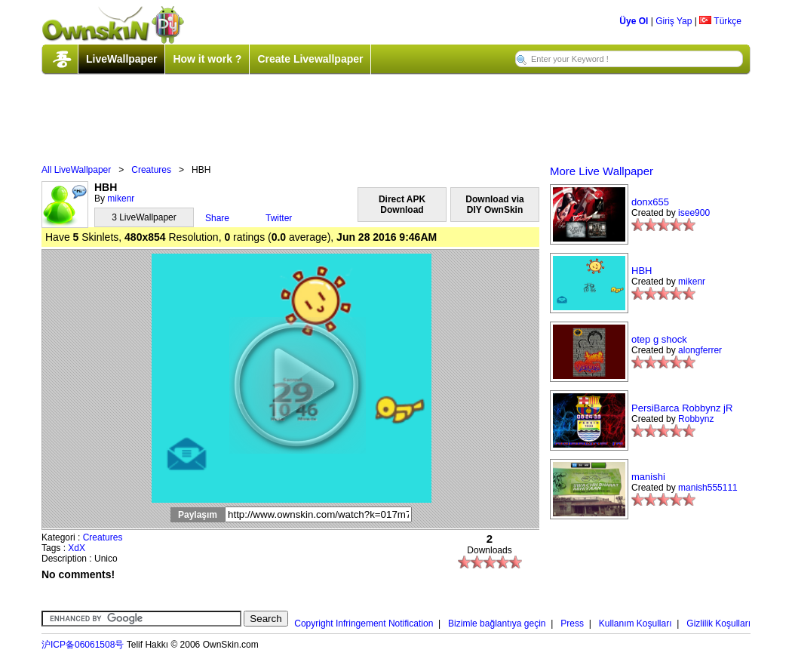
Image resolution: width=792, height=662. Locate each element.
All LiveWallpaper (76, 170)
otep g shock (659, 339)
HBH (641, 270)
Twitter (279, 218)
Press (572, 623)
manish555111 (708, 487)
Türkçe (720, 21)
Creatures (151, 170)
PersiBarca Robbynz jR (681, 408)
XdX (76, 548)
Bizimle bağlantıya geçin (496, 623)
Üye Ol (633, 21)
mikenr (120, 198)
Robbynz (696, 419)
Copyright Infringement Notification (363, 623)
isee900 (694, 213)
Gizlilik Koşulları (718, 623)
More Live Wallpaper (601, 171)
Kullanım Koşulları (635, 623)
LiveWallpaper (121, 59)
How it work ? (207, 59)
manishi (648, 476)
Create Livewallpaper (310, 59)
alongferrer (700, 350)
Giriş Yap (673, 21)
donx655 (650, 202)
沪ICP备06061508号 (82, 644)
